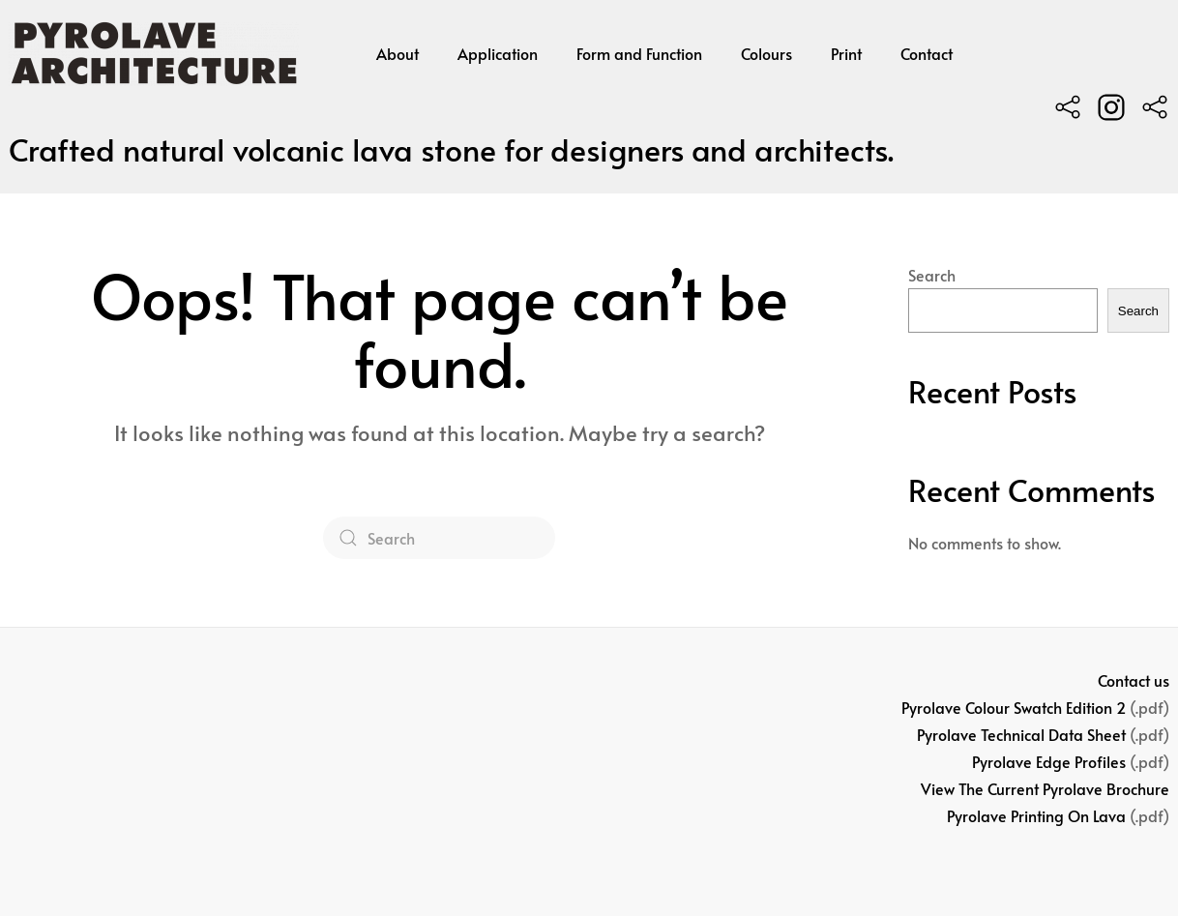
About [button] (397, 53)
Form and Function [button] (639, 53)
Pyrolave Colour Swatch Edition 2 (1013, 707)
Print (846, 53)
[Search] (439, 538)
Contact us (1133, 680)
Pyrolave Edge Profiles (1049, 761)
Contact (926, 53)
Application (497, 53)
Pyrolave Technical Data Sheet (1021, 734)
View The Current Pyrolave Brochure (1045, 788)
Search (932, 274)
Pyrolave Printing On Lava (1036, 815)
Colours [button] (766, 53)
